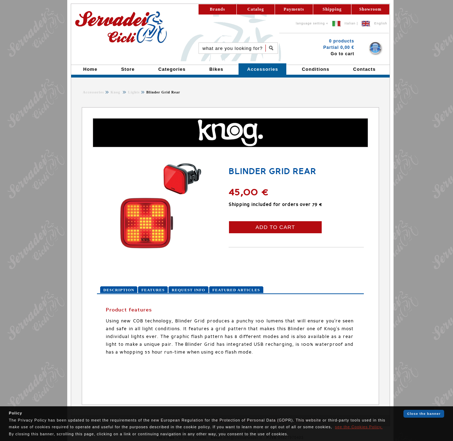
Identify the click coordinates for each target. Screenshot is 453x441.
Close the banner (424, 414)
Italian (350, 23)
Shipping (332, 9)
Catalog (255, 9)
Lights (133, 92)
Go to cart (342, 53)
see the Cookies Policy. (359, 427)
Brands (217, 9)
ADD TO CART (275, 227)
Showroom (370, 9)
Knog (115, 92)
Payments (294, 9)
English (380, 23)
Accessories (93, 92)
